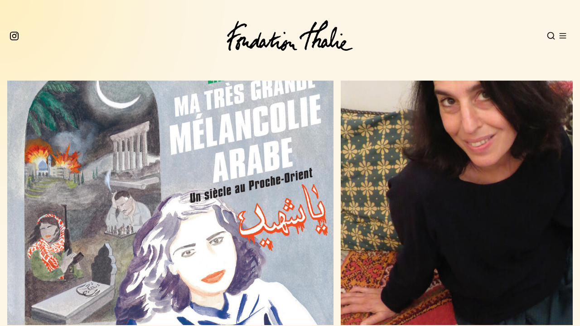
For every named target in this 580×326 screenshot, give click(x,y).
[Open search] (551, 35)
